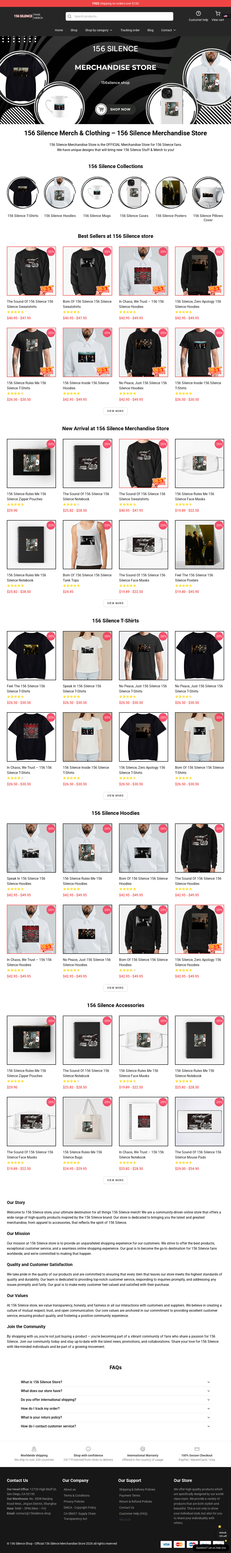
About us (70, 1489)
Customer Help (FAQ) (133, 1513)
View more (115, 411)
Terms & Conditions (77, 1495)
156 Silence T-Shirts (23, 216)
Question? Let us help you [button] (211, 1547)
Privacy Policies (74, 1501)
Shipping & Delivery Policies (137, 1489)
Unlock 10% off (223, 1534)
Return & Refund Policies (135, 1501)
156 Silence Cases (134, 216)
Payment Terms (129, 1495)
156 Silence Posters (171, 216)
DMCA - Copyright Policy (80, 1507)
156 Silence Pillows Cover (208, 218)
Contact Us (126, 1507)
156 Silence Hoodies (60, 216)
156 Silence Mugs (97, 216)
